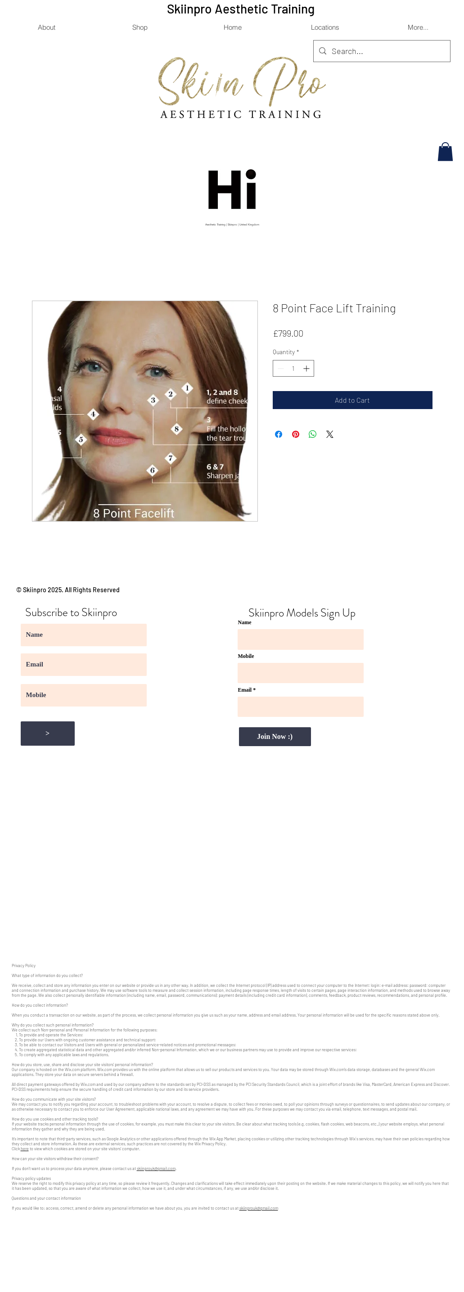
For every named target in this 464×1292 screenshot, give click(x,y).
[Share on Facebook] (278, 434)
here (25, 1148)
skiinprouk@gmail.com (156, 1168)
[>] (48, 733)
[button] (325, 27)
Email (245, 690)
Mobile (246, 656)
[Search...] (381, 51)
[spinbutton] (293, 368)
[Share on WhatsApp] (312, 434)
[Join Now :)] (275, 736)
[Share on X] (329, 434)
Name (245, 622)
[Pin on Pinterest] (295, 434)
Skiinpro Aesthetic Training (242, 8)
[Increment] (307, 368)
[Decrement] (279, 368)
